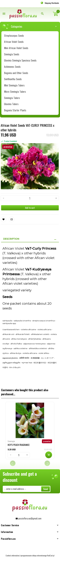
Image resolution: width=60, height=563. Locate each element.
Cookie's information (12, 555)
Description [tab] (11, 239)
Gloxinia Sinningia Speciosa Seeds (20, 60)
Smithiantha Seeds (13, 79)
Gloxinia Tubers (11, 104)
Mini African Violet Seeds (16, 48)
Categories (31, 26)
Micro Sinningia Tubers (15, 91)
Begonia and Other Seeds (16, 73)
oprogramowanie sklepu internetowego (34, 555)
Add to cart (30, 207)
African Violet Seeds (14, 41)
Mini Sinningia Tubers (14, 85)
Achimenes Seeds (12, 66)
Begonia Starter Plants (15, 110)
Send (45, 489)
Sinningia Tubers (12, 98)
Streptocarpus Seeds (14, 35)
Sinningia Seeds (11, 54)
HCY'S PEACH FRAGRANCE (19, 445)
